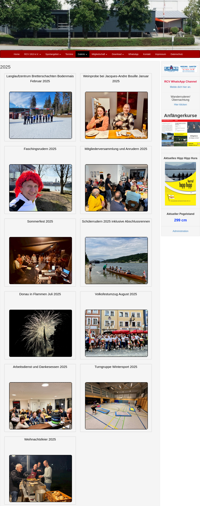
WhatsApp (133, 54)
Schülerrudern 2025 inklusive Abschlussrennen (116, 221)
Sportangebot (53, 54)
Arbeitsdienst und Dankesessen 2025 (40, 367)
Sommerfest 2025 (40, 221)
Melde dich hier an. (180, 87)
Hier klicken (180, 104)
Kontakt (146, 54)
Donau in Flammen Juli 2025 (40, 294)
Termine (69, 54)
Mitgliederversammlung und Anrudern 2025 (116, 149)
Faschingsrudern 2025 (40, 149)
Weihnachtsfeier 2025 (40, 439)
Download (118, 54)
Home (17, 54)
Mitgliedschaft (99, 54)
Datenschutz (177, 54)
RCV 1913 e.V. (32, 54)
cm (180, 220)
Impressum (160, 54)
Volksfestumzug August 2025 (116, 294)
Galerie (82, 54)
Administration (180, 231)
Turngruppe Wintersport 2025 (116, 367)
